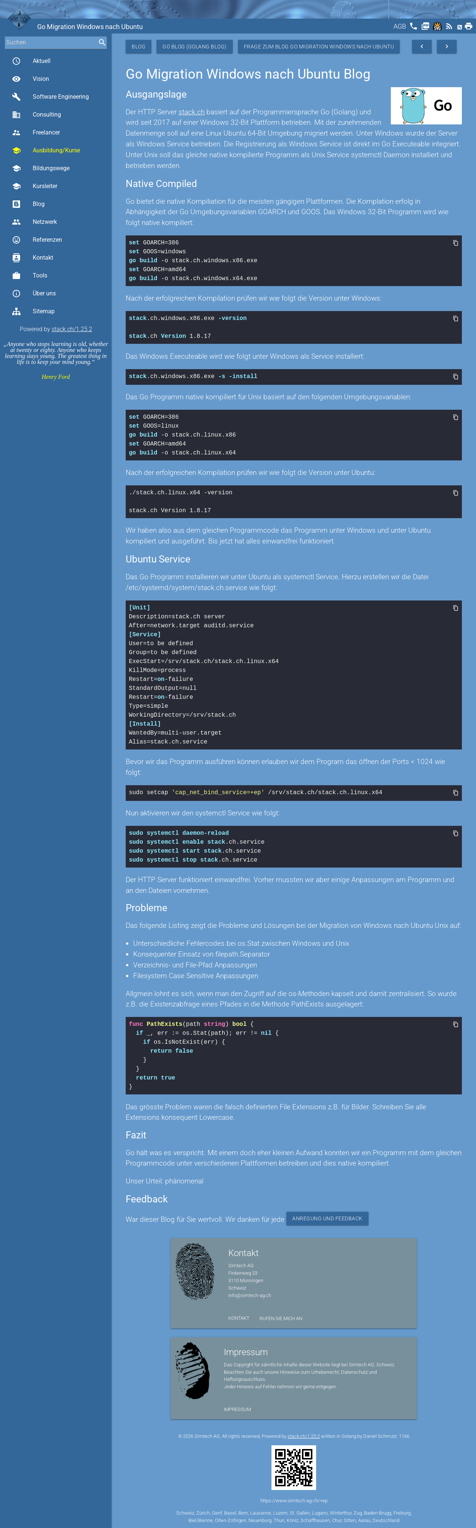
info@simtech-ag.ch (249, 1294)
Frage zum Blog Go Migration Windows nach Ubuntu (319, 47)
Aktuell (31, 61)
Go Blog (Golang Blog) (195, 47)
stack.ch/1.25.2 (72, 329)
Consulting (36, 115)
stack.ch (191, 112)
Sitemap (33, 311)
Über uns (34, 293)
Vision (30, 79)
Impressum (237, 1408)
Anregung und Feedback (327, 1217)
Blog (28, 204)
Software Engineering (50, 97)
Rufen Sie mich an (281, 1317)
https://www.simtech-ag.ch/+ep (294, 1499)
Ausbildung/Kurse (46, 150)
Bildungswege (41, 168)
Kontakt (32, 258)
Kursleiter (34, 186)
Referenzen (37, 240)
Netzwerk (34, 222)
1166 (404, 1434)
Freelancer (36, 133)
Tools (29, 276)
